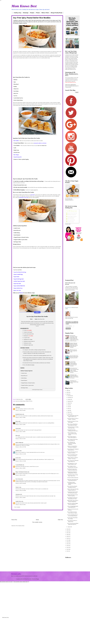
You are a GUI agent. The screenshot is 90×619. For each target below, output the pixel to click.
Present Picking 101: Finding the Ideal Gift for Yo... (72, 450)
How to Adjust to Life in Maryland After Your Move (72, 467)
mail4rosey (18, 450)
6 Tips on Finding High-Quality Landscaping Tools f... (72, 507)
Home (37, 519)
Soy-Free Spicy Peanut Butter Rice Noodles (72, 518)
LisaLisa (17, 457)
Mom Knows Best (24, 6)
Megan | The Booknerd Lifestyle (21, 471)
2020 (67, 534)
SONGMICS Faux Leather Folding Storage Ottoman (74, 381)
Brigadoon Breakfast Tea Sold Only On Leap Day (72, 495)
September (69, 401)
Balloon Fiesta (45, 12)
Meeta (17, 435)
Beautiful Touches (19, 414)
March (69, 412)
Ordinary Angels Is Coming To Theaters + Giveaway (72, 458)
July (68, 404)
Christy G (17, 487)
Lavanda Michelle (19, 464)
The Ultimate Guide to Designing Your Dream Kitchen (71, 483)
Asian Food (18, 401)
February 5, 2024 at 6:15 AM (20, 504)
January (69, 526)
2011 (67, 551)
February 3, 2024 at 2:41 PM (20, 475)
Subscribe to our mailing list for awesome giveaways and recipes (72, 322)
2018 (67, 538)
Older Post (60, 519)
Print (37, 312)
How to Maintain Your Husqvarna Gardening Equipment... (71, 443)
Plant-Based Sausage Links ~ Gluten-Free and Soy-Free (72, 470)
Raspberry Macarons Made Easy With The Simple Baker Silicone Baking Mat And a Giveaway (74, 345)
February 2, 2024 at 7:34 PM (20, 417)
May (68, 408)
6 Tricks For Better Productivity (72, 477)
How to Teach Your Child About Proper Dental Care (72, 461)
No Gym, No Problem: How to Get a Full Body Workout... (72, 515)
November (69, 397)
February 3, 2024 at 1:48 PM (20, 468)
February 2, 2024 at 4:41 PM (20, 410)
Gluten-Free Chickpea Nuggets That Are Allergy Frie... (72, 504)
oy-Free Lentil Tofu (18, 269)
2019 (67, 536)
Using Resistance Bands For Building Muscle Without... (72, 472)
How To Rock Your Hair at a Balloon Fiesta (72, 521)
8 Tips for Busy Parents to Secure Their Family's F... (72, 437)
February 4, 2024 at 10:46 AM (21, 483)
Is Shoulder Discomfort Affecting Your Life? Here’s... (72, 430)
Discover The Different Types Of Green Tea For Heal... (72, 455)
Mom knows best (5, 617)
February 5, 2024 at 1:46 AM (20, 497)
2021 (67, 532)
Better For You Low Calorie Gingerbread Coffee (73, 350)
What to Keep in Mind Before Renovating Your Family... (72, 425)
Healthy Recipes (23, 401)
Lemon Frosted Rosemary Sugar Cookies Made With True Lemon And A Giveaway (73, 363)
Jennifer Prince (18, 501)
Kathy (17, 407)
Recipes (32, 12)
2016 (67, 541)
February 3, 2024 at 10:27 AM (21, 446)
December (69, 395)
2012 (67, 549)
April (69, 410)
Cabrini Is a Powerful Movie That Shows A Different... (72, 447)
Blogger (37, 578)
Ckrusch (17, 428)
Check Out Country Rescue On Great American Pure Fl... (72, 480)
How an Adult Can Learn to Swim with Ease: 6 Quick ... (72, 512)
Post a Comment (17, 507)
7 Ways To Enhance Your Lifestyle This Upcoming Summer (72, 433)
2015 (67, 543)
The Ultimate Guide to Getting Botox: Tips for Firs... (72, 475)
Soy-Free (30, 401)
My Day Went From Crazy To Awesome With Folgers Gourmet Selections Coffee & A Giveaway (74, 370)
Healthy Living (17, 12)
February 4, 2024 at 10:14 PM (21, 490)
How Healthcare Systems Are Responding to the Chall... (72, 498)
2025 (67, 392)
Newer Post (14, 519)
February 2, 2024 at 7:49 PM (20, 431)
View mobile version (37, 522)
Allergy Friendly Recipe (56, 12)
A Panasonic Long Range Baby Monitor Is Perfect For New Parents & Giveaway (74, 376)
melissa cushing (18, 442)
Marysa (17, 421)
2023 (67, 529)
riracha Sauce (17, 152)
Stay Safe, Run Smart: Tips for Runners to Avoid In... (72, 452)
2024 (67, 394)
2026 (67, 390)
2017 (67, 540)
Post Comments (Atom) (20, 525)
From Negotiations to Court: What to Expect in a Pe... (72, 464)
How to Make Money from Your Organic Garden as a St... (72, 416)
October (69, 399)
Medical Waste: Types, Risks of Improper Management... (72, 501)
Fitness (38, 12)
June (68, 406)
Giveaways (25, 12)
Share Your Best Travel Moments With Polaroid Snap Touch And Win (74, 356)
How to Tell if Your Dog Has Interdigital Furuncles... (72, 487)
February (69, 414)
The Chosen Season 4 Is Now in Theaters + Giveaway (72, 419)
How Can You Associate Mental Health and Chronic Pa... (72, 524)
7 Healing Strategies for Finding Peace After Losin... (72, 427)
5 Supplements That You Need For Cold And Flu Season (72, 492)
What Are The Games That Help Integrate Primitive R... (72, 490)
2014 (67, 545)
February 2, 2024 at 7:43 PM (20, 424)
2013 (67, 547)
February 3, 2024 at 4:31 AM (20, 438)
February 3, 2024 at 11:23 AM (21, 461)
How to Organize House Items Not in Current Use (72, 440)
